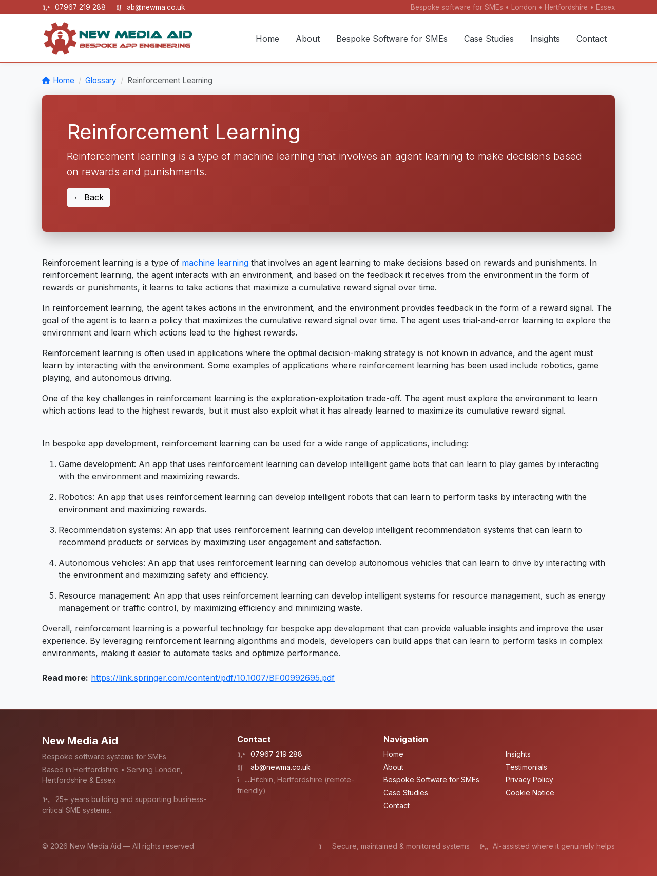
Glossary (101, 80)
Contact (591, 38)
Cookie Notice (530, 792)
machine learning (215, 262)
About (308, 38)
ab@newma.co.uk (156, 7)
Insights (545, 38)
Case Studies (489, 38)
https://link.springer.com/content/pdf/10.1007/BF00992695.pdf (213, 678)
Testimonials (526, 766)
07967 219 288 (81, 7)
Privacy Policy (529, 779)
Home (267, 38)
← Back (88, 197)
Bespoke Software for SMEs (392, 38)
